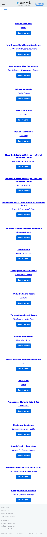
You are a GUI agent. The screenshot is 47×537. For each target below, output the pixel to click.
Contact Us (5, 510)
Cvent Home (5, 508)
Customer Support (7, 513)
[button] (39, 4)
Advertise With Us (7, 529)
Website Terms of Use (8, 526)
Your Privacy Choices (8, 516)
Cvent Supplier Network (23, 3)
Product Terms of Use (8, 523)
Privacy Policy (5, 520)
